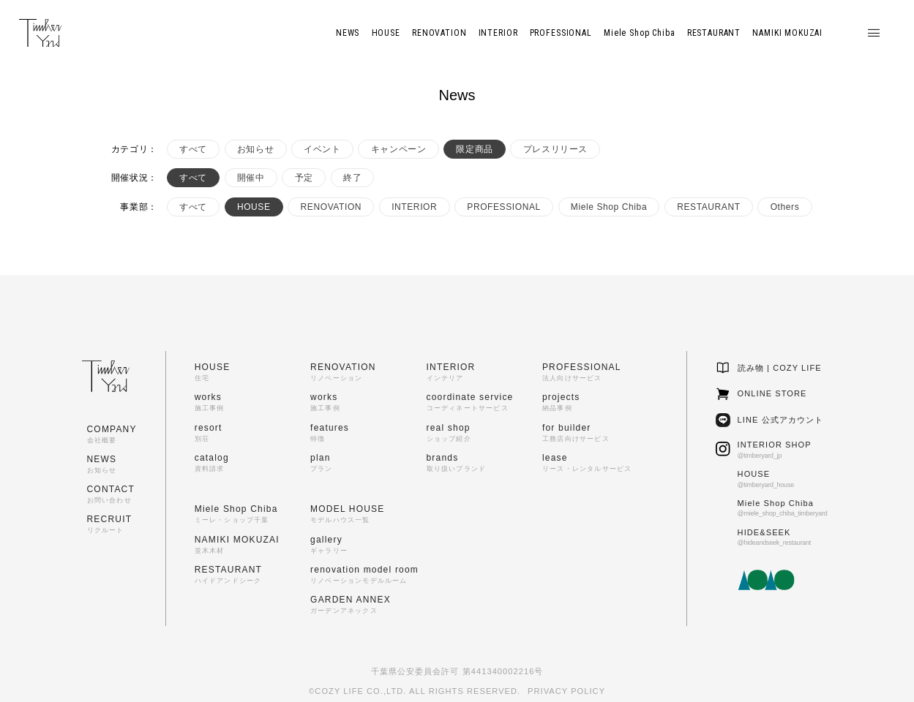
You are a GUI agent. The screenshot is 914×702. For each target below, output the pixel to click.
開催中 (251, 178)
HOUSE (254, 207)
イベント (322, 149)
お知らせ (255, 149)
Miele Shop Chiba (609, 207)
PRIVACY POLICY (566, 691)
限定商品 (474, 149)
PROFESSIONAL (504, 207)
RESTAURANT (708, 207)
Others (785, 207)
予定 (304, 178)
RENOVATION (331, 207)
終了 (352, 178)
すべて (193, 149)
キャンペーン (399, 149)
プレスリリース (555, 149)
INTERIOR (414, 207)
